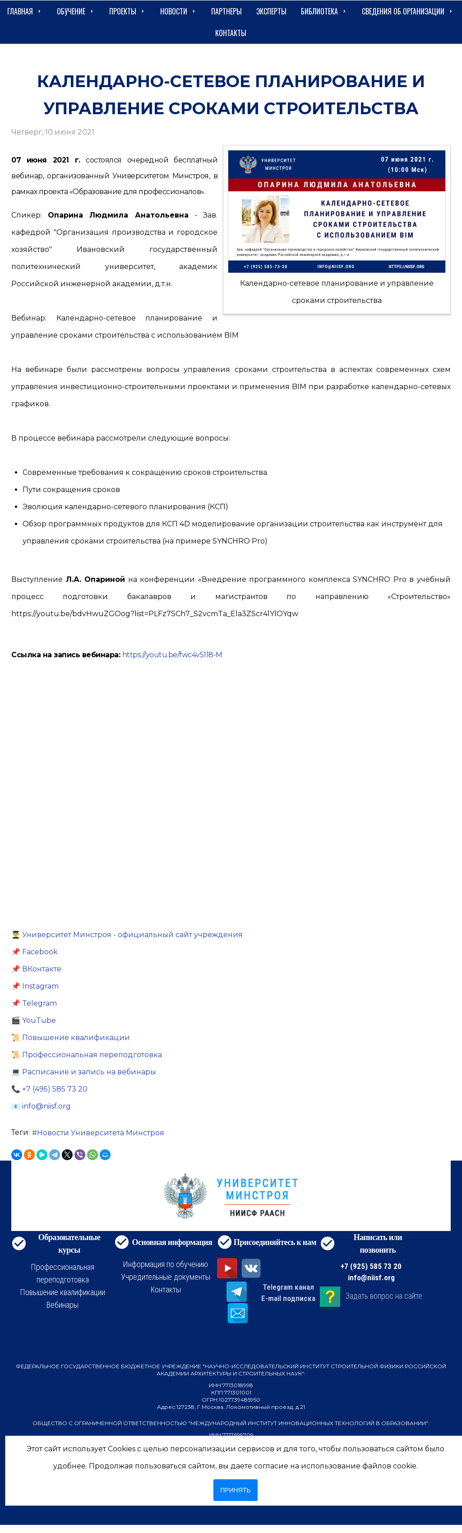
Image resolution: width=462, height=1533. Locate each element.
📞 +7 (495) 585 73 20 (49, 1089)
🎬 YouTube (33, 1020)
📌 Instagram (35, 986)
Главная (24, 11)
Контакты (230, 33)
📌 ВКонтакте (36, 969)
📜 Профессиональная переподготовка (86, 1054)
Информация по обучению (165, 1264)
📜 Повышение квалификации (70, 1037)
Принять (235, 1490)
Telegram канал (288, 1286)
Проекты (127, 11)
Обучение (76, 11)
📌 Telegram (34, 1003)
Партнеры (226, 11)
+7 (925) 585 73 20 (371, 1266)
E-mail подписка (288, 1298)
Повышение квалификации (62, 1292)
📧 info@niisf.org (41, 1106)
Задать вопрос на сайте (384, 1296)
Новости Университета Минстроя (100, 1133)
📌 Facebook (34, 952)
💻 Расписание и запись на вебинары (83, 1072)
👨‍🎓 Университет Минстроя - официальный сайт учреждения (127, 934)
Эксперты (271, 11)
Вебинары (62, 1305)
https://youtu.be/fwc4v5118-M (172, 654)
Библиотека (324, 11)
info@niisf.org (371, 1277)
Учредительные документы (165, 1277)
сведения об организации (408, 11)
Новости (178, 11)
